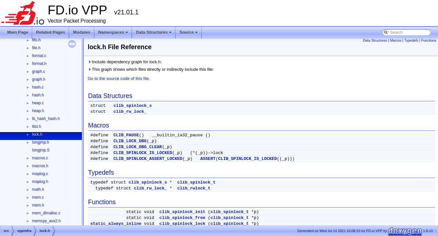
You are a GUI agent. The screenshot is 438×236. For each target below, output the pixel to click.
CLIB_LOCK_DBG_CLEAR (137, 147)
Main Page (17, 32)
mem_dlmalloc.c (46, 213)
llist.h (36, 126)
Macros (395, 40)
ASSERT (208, 158)
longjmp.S (40, 150)
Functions (428, 40)
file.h (36, 48)
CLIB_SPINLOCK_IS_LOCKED (142, 152)
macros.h (40, 166)
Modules (81, 32)
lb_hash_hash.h (46, 118)
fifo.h (36, 40)
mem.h (38, 205)
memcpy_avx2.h (46, 221)
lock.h (37, 134)
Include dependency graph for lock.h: (125, 61)
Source (189, 34)
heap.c (38, 103)
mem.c (38, 197)
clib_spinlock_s (132, 105)
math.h (38, 189)
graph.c (38, 71)
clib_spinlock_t (196, 182)
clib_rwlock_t (193, 188)
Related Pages (50, 32)
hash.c (38, 87)
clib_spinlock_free (182, 217)
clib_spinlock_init (182, 211)
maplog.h (40, 181)
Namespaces (113, 34)
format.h (39, 63)
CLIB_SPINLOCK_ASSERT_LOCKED (147, 158)
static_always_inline (115, 223)
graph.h (39, 79)
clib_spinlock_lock (182, 223)
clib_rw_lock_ (129, 111)
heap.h (38, 110)
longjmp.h (40, 142)
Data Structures (154, 34)
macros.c (40, 158)
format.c (39, 55)
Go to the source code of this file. (119, 78)
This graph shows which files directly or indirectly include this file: (151, 69)
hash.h (38, 95)
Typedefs (411, 40)
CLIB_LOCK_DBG (129, 141)
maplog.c (40, 173)
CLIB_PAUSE (126, 135)
